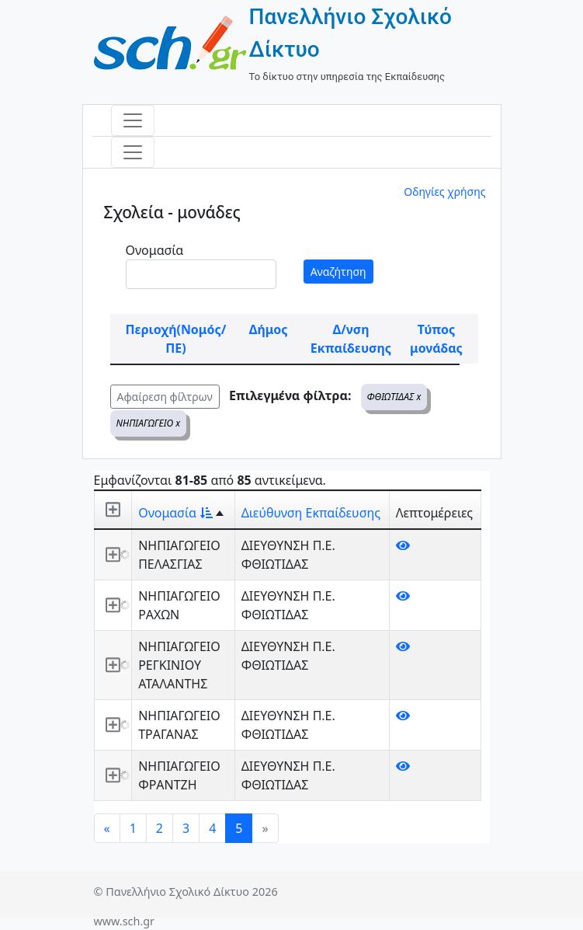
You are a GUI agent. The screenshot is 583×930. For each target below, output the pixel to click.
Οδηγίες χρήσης (444, 191)
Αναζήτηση (338, 271)
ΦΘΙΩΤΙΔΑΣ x (394, 396)
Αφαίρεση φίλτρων (165, 396)
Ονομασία (155, 250)
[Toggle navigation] (132, 120)
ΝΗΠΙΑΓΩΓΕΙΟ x (148, 423)
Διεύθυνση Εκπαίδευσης (310, 512)
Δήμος (268, 329)
